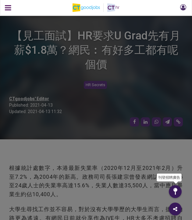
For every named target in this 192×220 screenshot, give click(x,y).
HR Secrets (95, 84)
